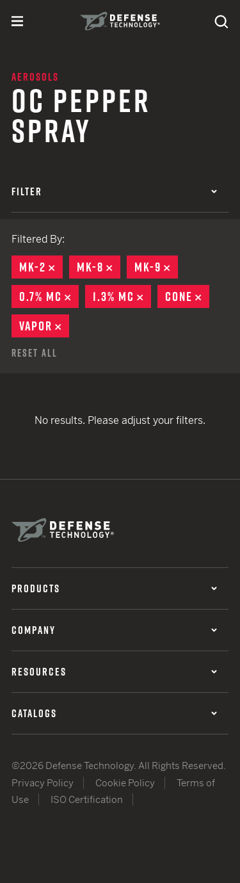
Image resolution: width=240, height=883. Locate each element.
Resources (114, 671)
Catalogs (114, 713)
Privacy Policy (43, 783)
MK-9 (156, 267)
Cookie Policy (125, 783)
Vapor (44, 326)
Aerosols (35, 77)
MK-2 (41, 267)
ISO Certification (87, 799)
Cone (187, 296)
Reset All (35, 353)
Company (114, 630)
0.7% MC (49, 296)
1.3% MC (122, 296)
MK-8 (98, 267)
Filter (114, 191)
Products (114, 588)
